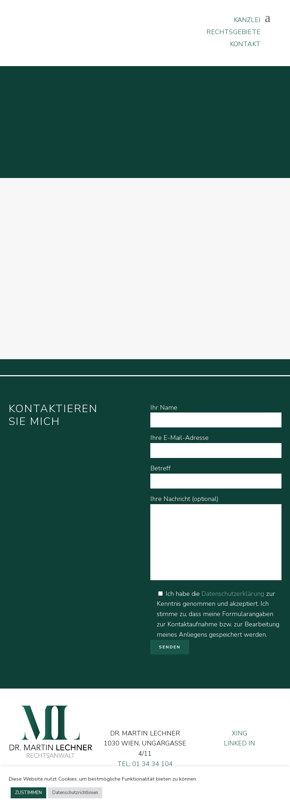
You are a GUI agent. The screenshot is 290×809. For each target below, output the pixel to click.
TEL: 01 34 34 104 (145, 764)
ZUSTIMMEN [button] (28, 792)
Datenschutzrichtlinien (75, 792)
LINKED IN (239, 743)
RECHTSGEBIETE (233, 32)
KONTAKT (244, 44)
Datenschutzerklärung (233, 593)
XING (239, 733)
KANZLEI (246, 20)
